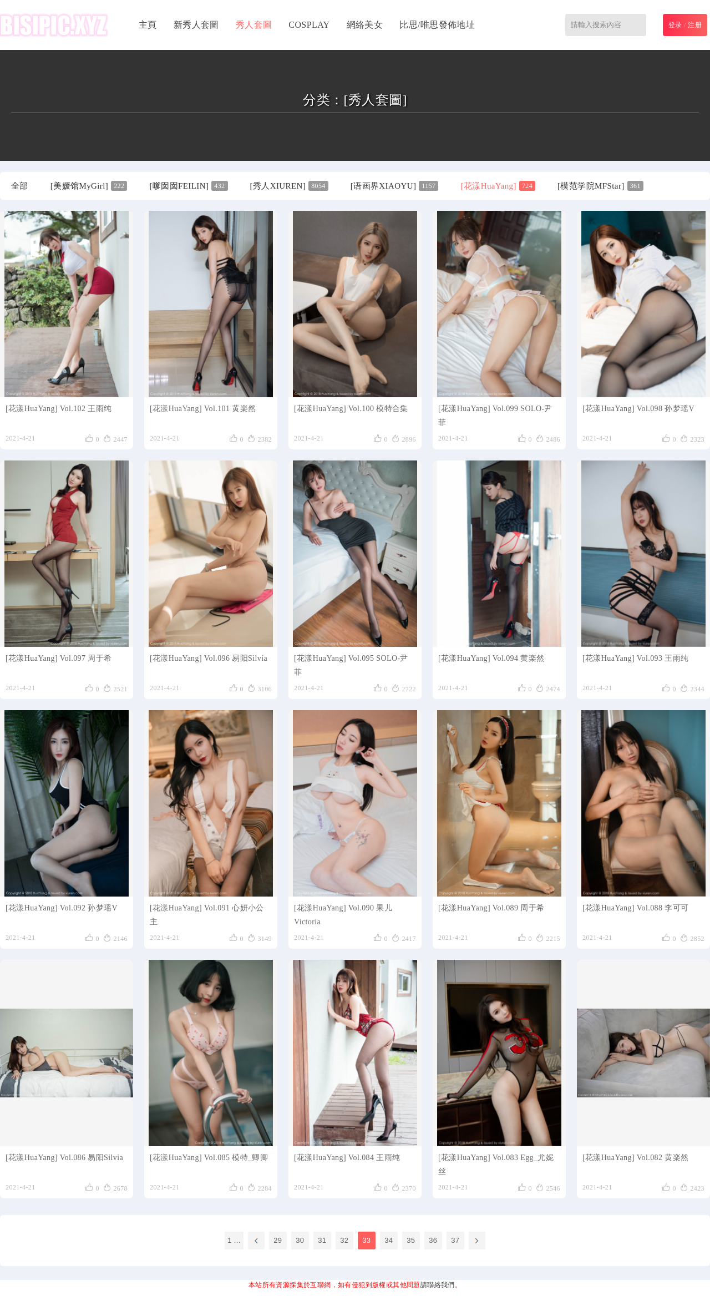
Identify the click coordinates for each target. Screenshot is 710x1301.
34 (388, 1240)
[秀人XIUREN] (289, 186)
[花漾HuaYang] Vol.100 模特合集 (351, 408)
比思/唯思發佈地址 (437, 24)
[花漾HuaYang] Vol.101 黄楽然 (203, 408)
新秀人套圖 (196, 24)
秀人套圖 (254, 24)
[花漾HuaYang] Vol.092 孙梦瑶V (62, 908)
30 (300, 1240)
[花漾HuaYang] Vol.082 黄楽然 (635, 1157)
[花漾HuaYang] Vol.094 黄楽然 (491, 658)
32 (344, 1240)
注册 (695, 25)
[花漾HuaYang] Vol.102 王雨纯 (58, 408)
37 (455, 1240)
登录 (675, 25)
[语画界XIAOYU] (395, 186)
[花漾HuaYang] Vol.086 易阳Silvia (64, 1157)
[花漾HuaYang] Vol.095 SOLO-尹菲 (351, 665)
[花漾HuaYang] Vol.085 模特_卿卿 (209, 1157)
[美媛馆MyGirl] (89, 186)
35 (411, 1240)
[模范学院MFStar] (600, 186)
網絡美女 (365, 24)
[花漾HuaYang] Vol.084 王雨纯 (347, 1157)
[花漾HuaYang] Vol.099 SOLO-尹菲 (495, 415)
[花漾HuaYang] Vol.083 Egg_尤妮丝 (496, 1164)
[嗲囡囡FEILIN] (188, 186)
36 (433, 1240)
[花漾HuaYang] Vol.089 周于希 (491, 908)
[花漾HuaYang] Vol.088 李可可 (635, 908)
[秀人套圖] (375, 100)
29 (277, 1240)
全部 (19, 185)
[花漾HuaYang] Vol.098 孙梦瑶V (638, 408)
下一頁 (477, 1240)
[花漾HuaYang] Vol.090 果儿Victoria (343, 915)
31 (322, 1240)
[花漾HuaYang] (497, 186)
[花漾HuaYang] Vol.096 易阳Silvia (208, 658)
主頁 (148, 24)
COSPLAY (308, 24)
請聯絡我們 (437, 1285)
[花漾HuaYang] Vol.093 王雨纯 (635, 658)
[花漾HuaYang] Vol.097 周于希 (58, 658)
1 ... (234, 1240)
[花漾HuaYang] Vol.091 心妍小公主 (207, 915)
